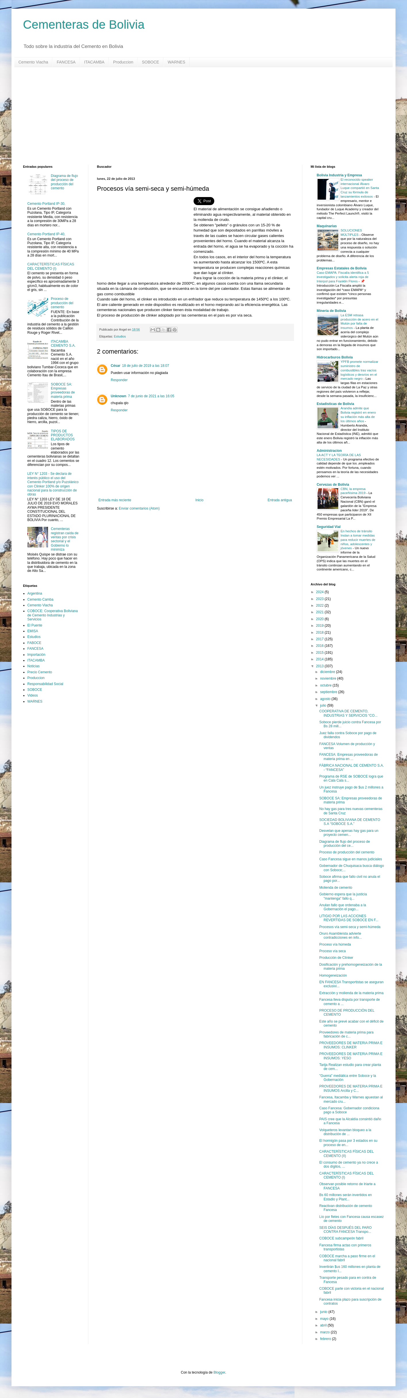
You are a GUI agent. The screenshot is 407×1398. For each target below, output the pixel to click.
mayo (325, 1319)
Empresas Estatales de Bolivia (341, 268)
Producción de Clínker (336, 958)
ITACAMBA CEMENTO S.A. (63, 344)
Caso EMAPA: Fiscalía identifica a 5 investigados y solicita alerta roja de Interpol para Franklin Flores (343, 277)
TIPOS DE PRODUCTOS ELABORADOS (63, 435)
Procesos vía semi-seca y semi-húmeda (350, 927)
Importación (36, 655)
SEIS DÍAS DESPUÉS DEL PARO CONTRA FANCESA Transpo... (345, 1230)
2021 (320, 612)
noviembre (328, 678)
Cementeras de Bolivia (84, 24)
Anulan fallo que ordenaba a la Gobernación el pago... (342, 907)
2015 (320, 653)
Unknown (118, 396)
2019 (320, 626)
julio (323, 705)
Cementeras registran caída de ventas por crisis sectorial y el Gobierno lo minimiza (65, 539)
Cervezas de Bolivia (333, 485)
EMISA (32, 631)
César (115, 366)
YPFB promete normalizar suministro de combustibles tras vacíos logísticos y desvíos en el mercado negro (359, 370)
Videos (32, 695)
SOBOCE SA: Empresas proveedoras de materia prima (63, 390)
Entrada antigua (279, 500)
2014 (320, 659)
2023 (320, 599)
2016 (320, 646)
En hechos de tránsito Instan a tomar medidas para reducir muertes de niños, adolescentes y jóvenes (358, 539)
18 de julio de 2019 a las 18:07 (145, 366)
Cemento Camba (40, 599)
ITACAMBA (94, 62)
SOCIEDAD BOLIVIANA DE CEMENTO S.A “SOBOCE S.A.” (349, 822)
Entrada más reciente (114, 500)
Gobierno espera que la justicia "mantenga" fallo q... (343, 896)
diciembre (328, 672)
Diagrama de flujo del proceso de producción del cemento (64, 182)
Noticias (33, 666)
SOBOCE (150, 62)
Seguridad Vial (329, 527)
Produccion (123, 62)
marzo (325, 1332)
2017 (320, 639)
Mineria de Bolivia (331, 311)
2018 (320, 632)
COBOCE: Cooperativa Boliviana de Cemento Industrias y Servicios (52, 615)
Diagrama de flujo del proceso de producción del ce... (344, 844)
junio (324, 1312)
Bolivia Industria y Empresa (339, 175)
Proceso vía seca (332, 951)
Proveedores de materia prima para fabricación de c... (346, 1034)
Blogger (219, 1372)
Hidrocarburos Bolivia (335, 357)
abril (324, 1325)
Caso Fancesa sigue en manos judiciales (350, 859)
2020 (320, 619)
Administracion (329, 451)
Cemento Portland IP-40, (46, 234)
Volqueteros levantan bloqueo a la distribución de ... (345, 1132)
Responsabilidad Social (45, 684)
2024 (320, 592)
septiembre (329, 692)
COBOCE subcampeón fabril (341, 1238)
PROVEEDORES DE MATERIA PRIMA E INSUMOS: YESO (351, 1056)
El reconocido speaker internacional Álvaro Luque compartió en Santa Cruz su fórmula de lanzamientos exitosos (360, 188)
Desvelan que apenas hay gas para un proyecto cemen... (348, 833)
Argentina (34, 593)
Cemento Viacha (33, 62)
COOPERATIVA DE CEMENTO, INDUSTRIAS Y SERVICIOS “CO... (348, 713)
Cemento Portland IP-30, (46, 204)
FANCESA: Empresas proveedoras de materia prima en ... (348, 757)
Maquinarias (327, 226)
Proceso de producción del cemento (62, 303)
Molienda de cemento (335, 888)
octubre (326, 685)
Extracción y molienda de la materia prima (351, 993)
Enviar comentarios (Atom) (139, 508)
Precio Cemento (39, 672)
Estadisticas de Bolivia (335, 404)
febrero (326, 1339)
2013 (320, 666)
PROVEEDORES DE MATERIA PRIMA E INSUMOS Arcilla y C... (351, 1088)
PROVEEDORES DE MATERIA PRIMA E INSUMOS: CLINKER (351, 1045)
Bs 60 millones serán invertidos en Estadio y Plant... (345, 1197)
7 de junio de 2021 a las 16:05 (151, 396)
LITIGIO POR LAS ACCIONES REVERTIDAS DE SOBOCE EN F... (349, 918)
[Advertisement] (195, 116)
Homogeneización (333, 975)
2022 (320, 605)
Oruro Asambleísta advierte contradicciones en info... (340, 936)
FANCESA (66, 62)
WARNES (176, 62)
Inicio (199, 500)
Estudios (120, 336)
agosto (325, 699)
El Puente (34, 625)
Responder (119, 380)
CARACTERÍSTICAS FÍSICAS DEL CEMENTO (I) (50, 266)
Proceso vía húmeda (335, 944)
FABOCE (34, 643)
